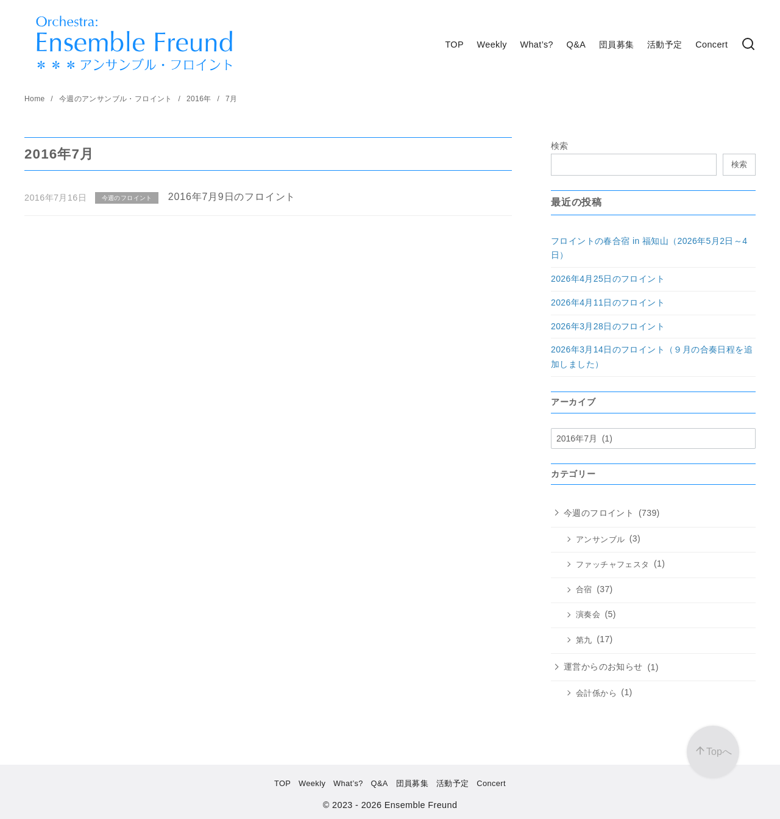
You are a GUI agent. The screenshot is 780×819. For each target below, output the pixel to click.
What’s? (536, 44)
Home (35, 99)
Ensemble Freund (421, 805)
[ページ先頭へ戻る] (713, 752)
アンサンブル (600, 539)
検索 (560, 146)
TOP (454, 44)
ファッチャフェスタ (613, 564)
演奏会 (588, 614)
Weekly (492, 44)
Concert (711, 44)
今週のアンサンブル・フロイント (117, 99)
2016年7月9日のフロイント (232, 196)
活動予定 (664, 44)
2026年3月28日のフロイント (608, 326)
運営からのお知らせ (603, 666)
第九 (584, 640)
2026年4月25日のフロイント (608, 279)
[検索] (748, 44)
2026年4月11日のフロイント (608, 302)
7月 (231, 99)
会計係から (596, 693)
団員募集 (616, 44)
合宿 (584, 589)
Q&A (576, 44)
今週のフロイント (599, 513)
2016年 (199, 99)
